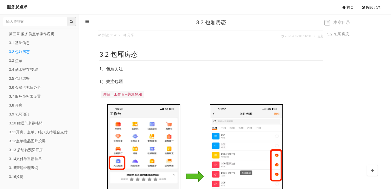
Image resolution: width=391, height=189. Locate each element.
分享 (118, 35)
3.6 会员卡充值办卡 (25, 87)
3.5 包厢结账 (19, 78)
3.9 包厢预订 (19, 114)
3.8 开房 (15, 105)
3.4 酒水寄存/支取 (23, 69)
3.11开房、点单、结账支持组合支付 (38, 132)
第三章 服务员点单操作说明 (31, 34)
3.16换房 (16, 177)
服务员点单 (17, 7)
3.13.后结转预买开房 (26, 150)
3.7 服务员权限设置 (25, 96)
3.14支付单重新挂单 (25, 159)
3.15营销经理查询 (23, 168)
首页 (348, 7)
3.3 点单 (15, 61)
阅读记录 (371, 7)
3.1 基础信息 (19, 43)
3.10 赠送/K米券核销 (26, 123)
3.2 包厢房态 (338, 34)
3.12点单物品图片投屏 (27, 141)
